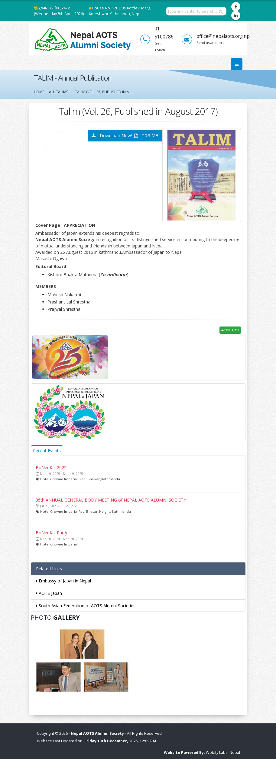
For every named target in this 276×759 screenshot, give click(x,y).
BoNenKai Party (51, 532)
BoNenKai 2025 (51, 467)
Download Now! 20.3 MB (125, 135)
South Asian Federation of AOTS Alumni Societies (85, 605)
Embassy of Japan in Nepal (63, 581)
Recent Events (47, 450)
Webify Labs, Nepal (223, 752)
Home (39, 91)
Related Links (49, 569)
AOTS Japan (49, 593)
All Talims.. (59, 91)
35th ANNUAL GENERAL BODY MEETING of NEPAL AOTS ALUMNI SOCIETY (111, 500)
